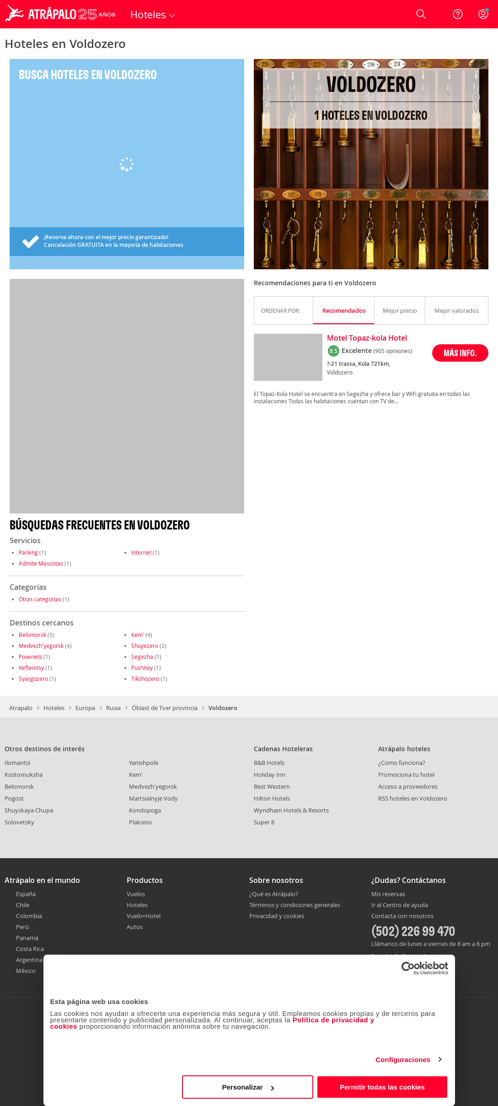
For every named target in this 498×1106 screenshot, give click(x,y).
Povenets (30, 656)
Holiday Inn (269, 774)
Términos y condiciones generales (294, 905)
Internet (141, 552)
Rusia (113, 708)
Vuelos (136, 894)
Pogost (14, 798)
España (26, 894)
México (26, 971)
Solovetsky (19, 822)
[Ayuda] (457, 14)
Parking (28, 552)
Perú (22, 927)
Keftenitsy (31, 667)
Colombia (29, 916)
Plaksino (140, 822)
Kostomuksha (24, 774)
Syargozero (33, 678)
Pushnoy (142, 667)
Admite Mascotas (41, 563)
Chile (22, 905)
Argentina (29, 960)
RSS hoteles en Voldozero (412, 798)
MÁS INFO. (460, 352)
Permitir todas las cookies (382, 1087)
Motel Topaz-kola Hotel (367, 338)
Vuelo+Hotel (144, 916)
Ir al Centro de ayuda (399, 905)
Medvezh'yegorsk (41, 645)
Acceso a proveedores (408, 786)
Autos (135, 927)
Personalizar (248, 1087)
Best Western (272, 786)
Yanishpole (143, 763)
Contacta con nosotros (402, 916)
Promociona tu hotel (406, 774)
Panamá (27, 938)
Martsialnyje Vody (153, 798)
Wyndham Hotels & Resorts (291, 810)
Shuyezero (144, 645)
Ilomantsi (17, 763)
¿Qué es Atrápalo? (273, 894)
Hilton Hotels (272, 798)
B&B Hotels (269, 763)
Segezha (142, 656)
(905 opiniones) (392, 350)
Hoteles (53, 708)
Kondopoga (145, 810)
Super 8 (264, 822)
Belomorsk (32, 634)
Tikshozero (145, 678)
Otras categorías (40, 599)
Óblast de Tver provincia (165, 708)
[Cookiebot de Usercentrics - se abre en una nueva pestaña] (408, 968)
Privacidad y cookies (276, 916)
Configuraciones (402, 1059)
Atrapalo (20, 708)
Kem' (137, 634)
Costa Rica (30, 949)
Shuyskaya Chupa (29, 810)
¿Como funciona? (401, 763)
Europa (85, 708)
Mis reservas (388, 894)
